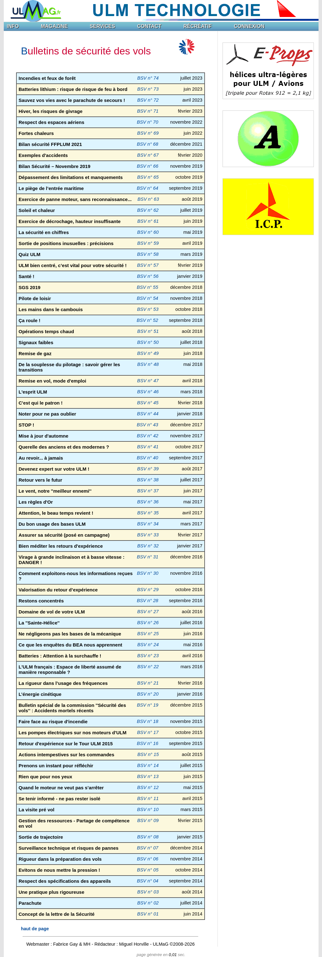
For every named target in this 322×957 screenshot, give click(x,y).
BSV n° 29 (148, 589)
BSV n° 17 (148, 732)
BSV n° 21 (148, 683)
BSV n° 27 (148, 611)
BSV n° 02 (148, 902)
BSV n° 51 (148, 331)
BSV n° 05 (147, 869)
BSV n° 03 (148, 891)
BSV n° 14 (148, 765)
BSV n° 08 (148, 836)
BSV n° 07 (147, 847)
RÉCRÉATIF (198, 26)
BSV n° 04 (147, 880)
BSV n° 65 (148, 177)
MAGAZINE (54, 26)
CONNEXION (249, 26)
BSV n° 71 (147, 111)
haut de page (35, 928)
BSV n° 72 (148, 100)
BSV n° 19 (147, 705)
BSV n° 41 (147, 446)
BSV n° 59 (148, 243)
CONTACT (149, 26)
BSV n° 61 (148, 221)
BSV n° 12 (148, 787)
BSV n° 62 (148, 210)
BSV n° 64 (147, 188)
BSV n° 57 (148, 265)
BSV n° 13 (148, 776)
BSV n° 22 (148, 666)
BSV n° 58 (148, 254)
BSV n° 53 (147, 309)
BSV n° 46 (148, 391)
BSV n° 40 (147, 457)
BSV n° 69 (148, 133)
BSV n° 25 (148, 633)
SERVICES (102, 26)
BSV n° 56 (147, 276)
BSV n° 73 (148, 89)
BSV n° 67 (148, 155)
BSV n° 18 (147, 721)
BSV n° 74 (148, 78)
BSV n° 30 (147, 573)
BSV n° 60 (148, 232)
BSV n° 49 (148, 353)
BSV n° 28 (147, 600)
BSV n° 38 (148, 479)
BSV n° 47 (148, 380)
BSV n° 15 (148, 754)
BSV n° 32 (148, 545)
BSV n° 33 (148, 534)
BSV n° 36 (148, 501)
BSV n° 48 (148, 364)
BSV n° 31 (147, 556)
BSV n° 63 (148, 199)
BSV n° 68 (147, 144)
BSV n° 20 (148, 694)
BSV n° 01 (148, 913)
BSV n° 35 (148, 512)
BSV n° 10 (148, 809)
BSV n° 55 (147, 287)
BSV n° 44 (147, 413)
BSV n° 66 (147, 166)
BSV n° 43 (147, 424)
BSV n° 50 (148, 342)
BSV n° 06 (147, 858)
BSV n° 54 (147, 298)
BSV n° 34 (148, 523)
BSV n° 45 (147, 402)
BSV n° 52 (147, 320)
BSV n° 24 (148, 644)
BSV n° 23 (148, 655)
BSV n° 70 (147, 122)
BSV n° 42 (147, 435)
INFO (13, 26)
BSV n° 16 (147, 743)
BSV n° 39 (148, 468)
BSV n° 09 (148, 820)
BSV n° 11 (148, 798)
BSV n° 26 (148, 622)
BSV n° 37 (148, 490)
